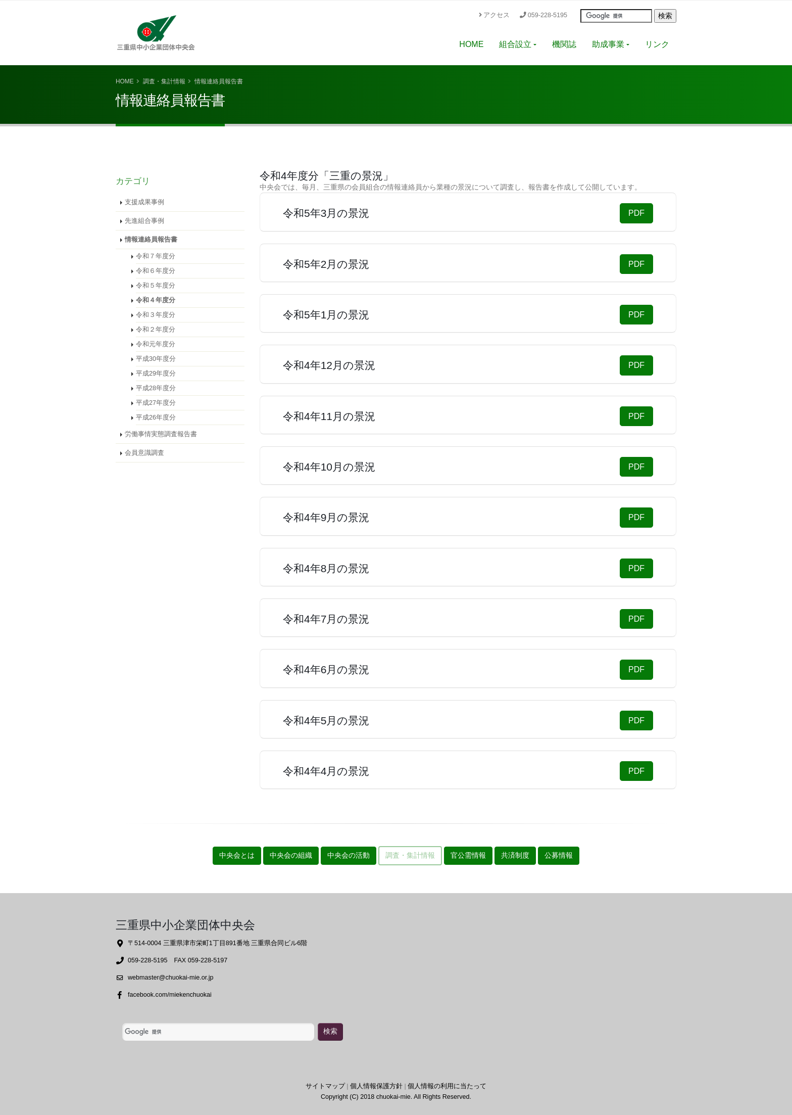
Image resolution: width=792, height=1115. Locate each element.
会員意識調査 (144, 452)
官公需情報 (468, 855)
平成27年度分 (156, 402)
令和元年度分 (155, 344)
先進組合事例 (144, 220)
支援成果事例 (144, 202)
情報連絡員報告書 (151, 239)
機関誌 (564, 44)
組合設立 (515, 44)
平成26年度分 (156, 417)
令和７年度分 (155, 256)
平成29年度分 (156, 373)
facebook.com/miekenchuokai (170, 994)
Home (125, 81)
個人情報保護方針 (376, 1086)
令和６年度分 (155, 270)
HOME (471, 44)
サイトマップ (325, 1086)
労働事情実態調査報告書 (161, 434)
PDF (636, 213)
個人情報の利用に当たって (447, 1086)
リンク (657, 44)
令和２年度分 (155, 329)
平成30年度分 (156, 358)
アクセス (494, 15)
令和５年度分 (155, 285)
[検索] (218, 1032)
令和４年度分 (155, 300)
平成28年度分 (156, 388)
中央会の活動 (348, 855)
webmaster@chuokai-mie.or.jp (171, 977)
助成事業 (608, 44)
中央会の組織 (291, 855)
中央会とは (237, 855)
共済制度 (515, 855)
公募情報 (558, 855)
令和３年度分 (155, 314)
